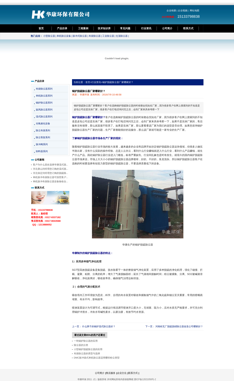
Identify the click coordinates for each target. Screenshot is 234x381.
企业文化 (122, 373)
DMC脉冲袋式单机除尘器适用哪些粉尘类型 (97, 357)
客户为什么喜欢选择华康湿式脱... (50, 164)
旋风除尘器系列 (44, 109)
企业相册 (171, 10)
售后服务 (110, 373)
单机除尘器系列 (44, 95)
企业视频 (182, 10)
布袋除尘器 (95, 36)
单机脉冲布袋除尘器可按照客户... (50, 177)
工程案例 (83, 28)
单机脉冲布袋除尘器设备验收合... (50, 181)
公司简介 (167, 28)
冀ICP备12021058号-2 (145, 379)
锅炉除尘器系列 (44, 102)
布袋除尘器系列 (44, 88)
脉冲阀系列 (42, 144)
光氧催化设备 (43, 123)
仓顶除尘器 (122, 36)
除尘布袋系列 (43, 130)
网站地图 (194, 10)
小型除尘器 (49, 36)
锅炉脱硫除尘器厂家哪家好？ (117, 82)
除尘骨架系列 (43, 137)
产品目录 (62, 28)
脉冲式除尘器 (80, 36)
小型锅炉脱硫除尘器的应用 (88, 349)
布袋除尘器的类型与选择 (87, 353)
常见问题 (125, 28)
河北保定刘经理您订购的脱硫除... (50, 173)
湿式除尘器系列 (44, 116)
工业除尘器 (108, 36)
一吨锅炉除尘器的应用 (86, 340)
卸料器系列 (42, 151)
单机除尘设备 (64, 36)
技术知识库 (104, 28)
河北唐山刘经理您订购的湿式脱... (50, 168)
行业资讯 (146, 28)
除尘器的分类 (81, 345)
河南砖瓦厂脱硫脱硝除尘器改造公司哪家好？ (179, 326)
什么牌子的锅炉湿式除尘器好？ (98, 326)
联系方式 (188, 28)
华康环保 (84, 94)
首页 (41, 28)
